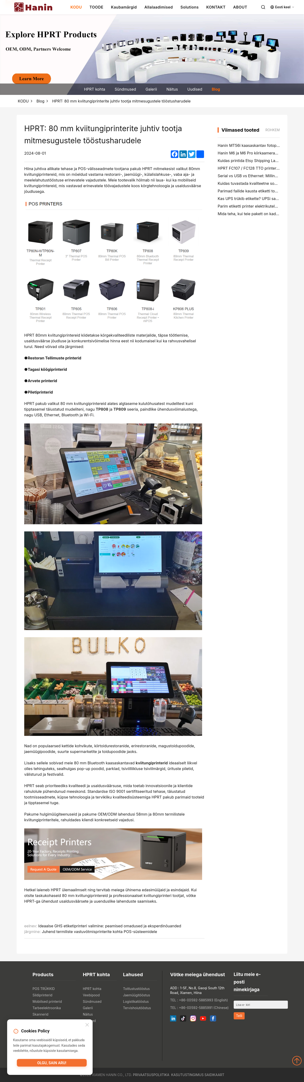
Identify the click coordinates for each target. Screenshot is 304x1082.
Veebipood (91, 995)
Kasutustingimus (187, 1075)
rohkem (272, 130)
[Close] (87, 1025)
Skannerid (40, 1014)
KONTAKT (216, 7)
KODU (76, 7)
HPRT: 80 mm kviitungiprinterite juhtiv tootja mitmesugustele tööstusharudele (121, 101)
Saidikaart (214, 1075)
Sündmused (125, 89)
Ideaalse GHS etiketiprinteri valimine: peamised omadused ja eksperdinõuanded (109, 926)
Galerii (151, 89)
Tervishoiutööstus (137, 1008)
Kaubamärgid (124, 7)
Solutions (189, 7)
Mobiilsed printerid (47, 1001)
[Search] (263, 7)
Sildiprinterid (42, 995)
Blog (216, 89)
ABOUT (240, 7)
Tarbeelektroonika (47, 1008)
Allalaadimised (158, 7)
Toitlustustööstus (136, 989)
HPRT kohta (94, 89)
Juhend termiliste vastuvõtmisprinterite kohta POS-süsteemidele (99, 931)
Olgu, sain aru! (52, 1064)
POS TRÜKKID (44, 989)
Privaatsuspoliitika (151, 1075)
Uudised (194, 89)
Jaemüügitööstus (136, 995)
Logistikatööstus (136, 1001)
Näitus (172, 89)
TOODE (96, 7)
